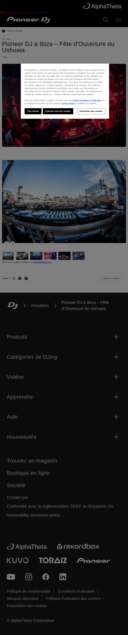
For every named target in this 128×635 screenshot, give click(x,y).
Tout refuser (33, 111)
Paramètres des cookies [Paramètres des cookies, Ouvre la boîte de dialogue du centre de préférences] (91, 111)
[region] (65, 91)
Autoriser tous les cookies (58, 111)
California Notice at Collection (87, 100)
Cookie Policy (68, 103)
